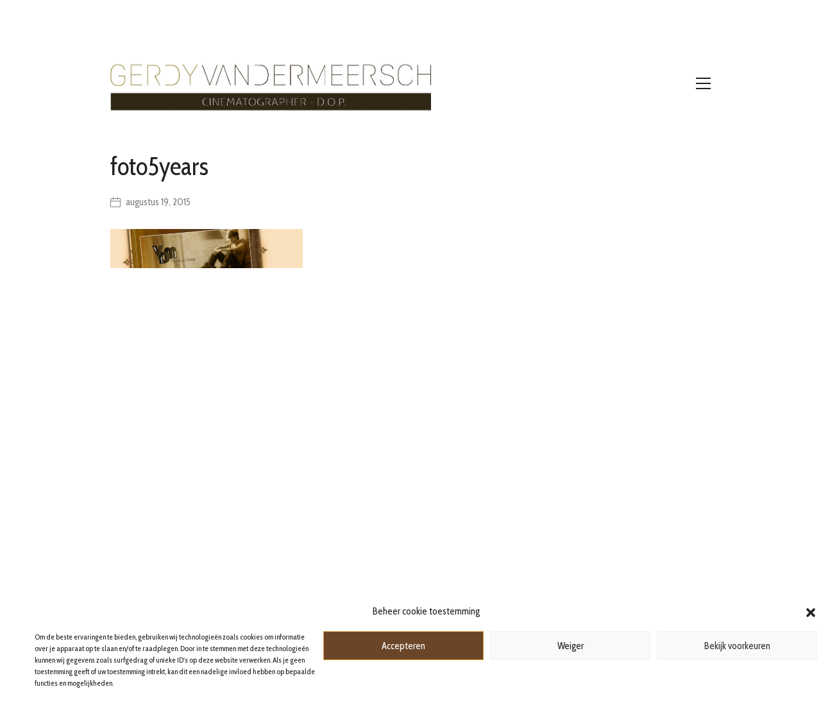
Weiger (570, 646)
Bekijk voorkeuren (737, 646)
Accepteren (403, 646)
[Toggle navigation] (703, 83)
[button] (810, 611)
